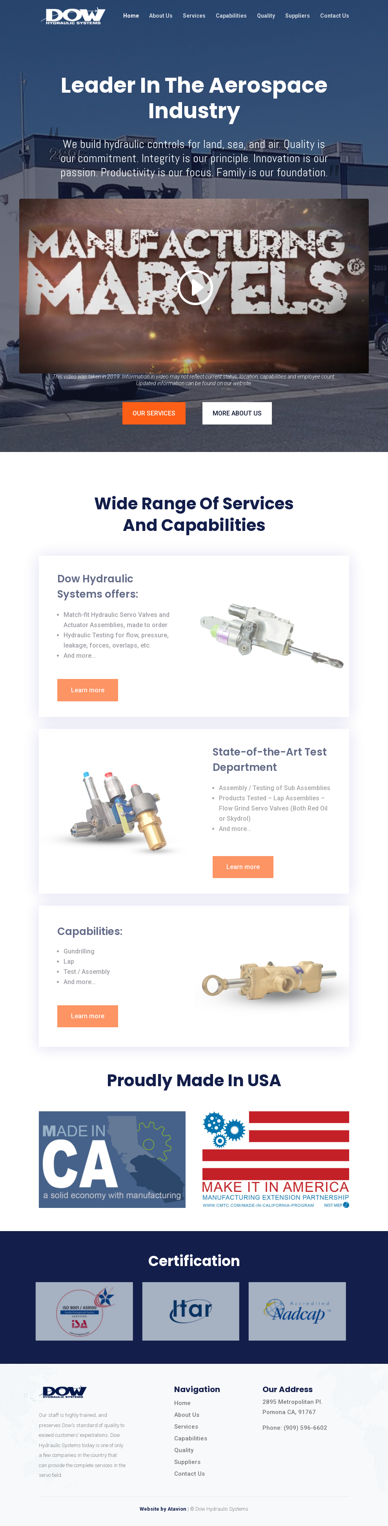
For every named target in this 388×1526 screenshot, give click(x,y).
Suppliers (297, 16)
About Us (161, 16)
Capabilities (231, 16)
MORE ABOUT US (237, 413)
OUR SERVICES (154, 413)
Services (194, 16)
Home (131, 16)
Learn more (87, 690)
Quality (266, 16)
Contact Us (334, 16)
